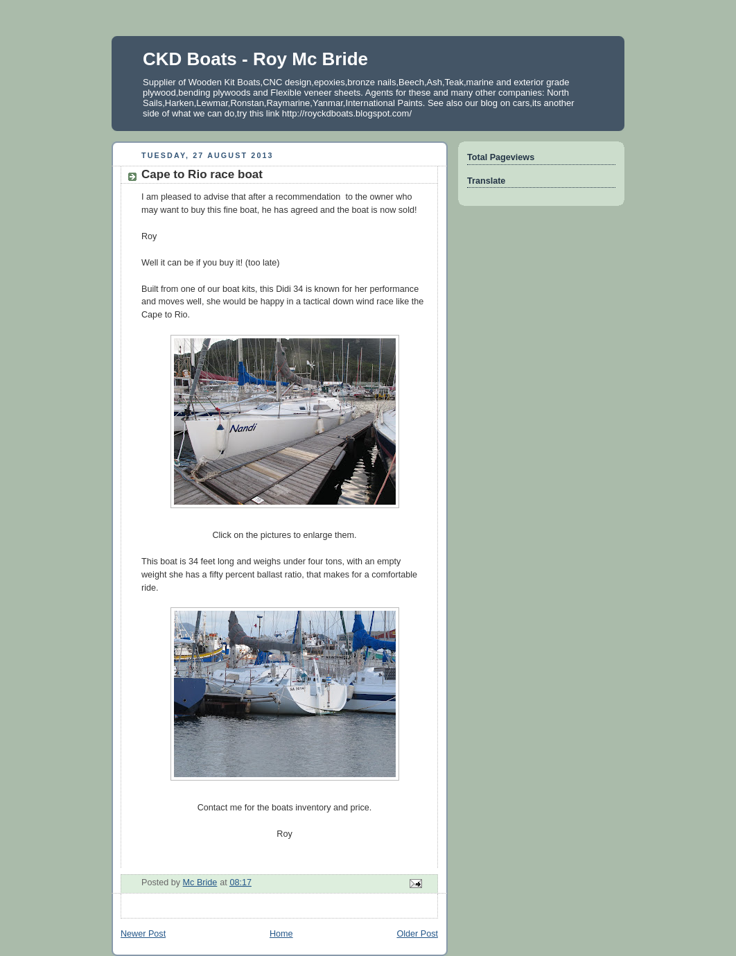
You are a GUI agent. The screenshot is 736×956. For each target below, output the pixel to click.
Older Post (417, 934)
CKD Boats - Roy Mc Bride (255, 59)
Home (281, 934)
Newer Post (143, 934)
